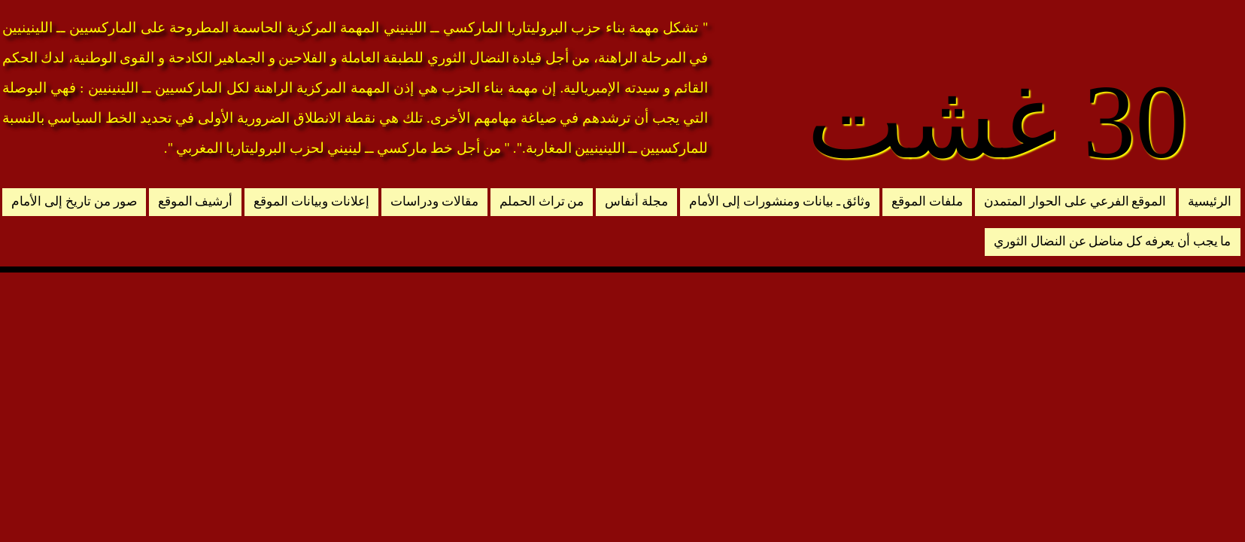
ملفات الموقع (927, 201)
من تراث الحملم (542, 201)
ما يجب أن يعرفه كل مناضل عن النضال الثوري (1112, 241)
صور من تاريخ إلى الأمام (73, 201)
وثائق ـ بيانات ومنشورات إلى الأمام (779, 201)
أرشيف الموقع (195, 201)
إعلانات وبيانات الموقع (311, 201)
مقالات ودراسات (434, 201)
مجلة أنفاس (636, 201)
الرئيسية (1209, 201)
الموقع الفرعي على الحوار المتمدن (1075, 201)
